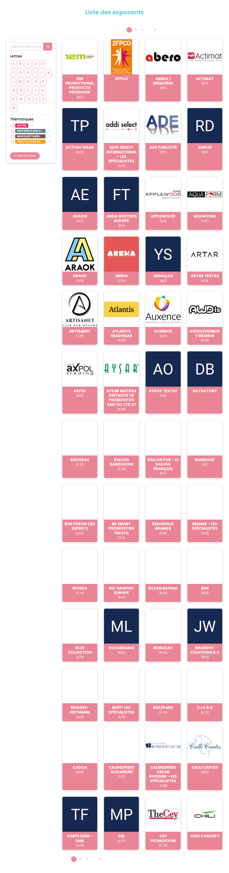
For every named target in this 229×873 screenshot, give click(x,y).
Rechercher (25, 156)
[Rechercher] (47, 46)
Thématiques (22, 119)
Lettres (16, 56)
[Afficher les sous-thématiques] (32, 125)
